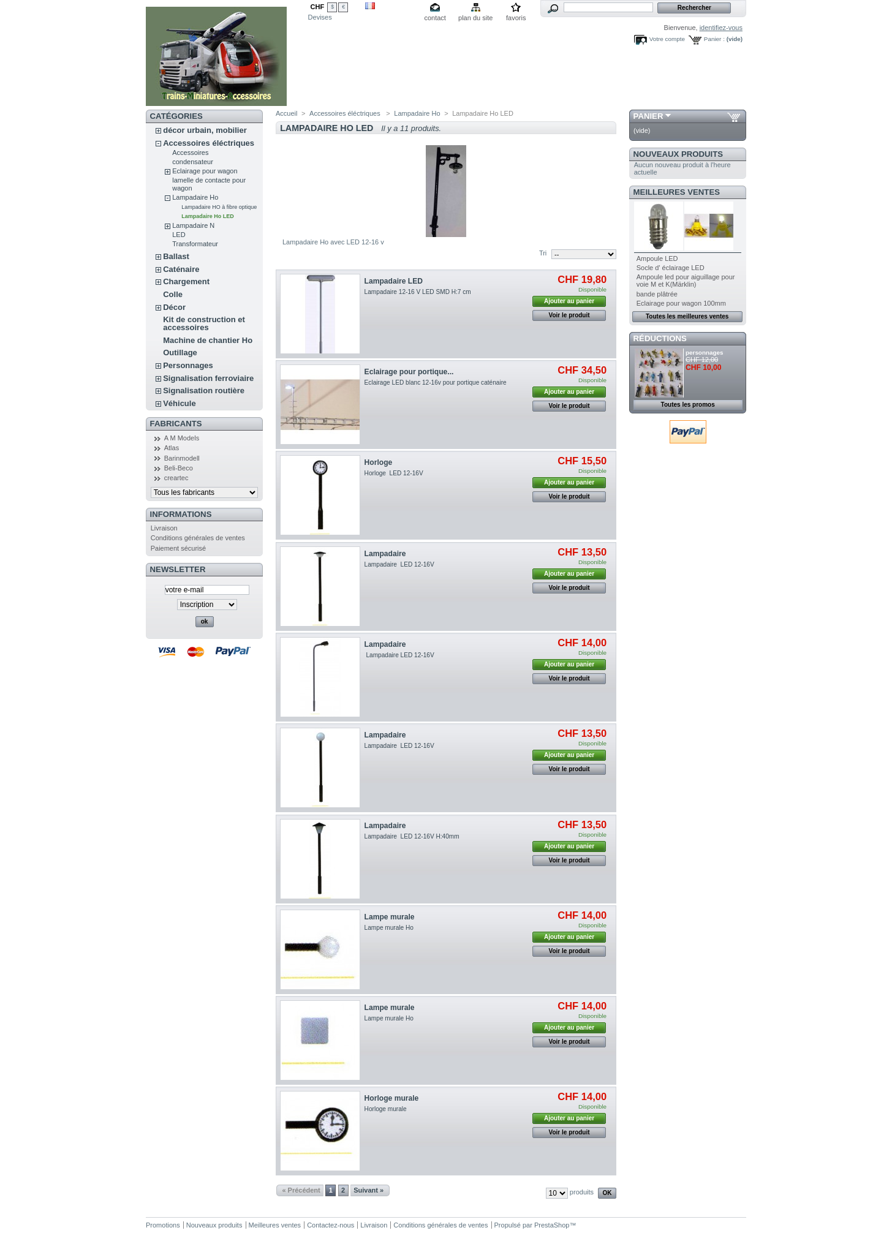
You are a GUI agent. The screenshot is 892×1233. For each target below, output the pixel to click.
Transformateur (195, 243)
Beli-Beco (178, 468)
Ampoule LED (657, 258)
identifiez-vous (721, 27)
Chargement (186, 281)
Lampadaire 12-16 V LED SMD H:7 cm (418, 291)
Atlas (171, 447)
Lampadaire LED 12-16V (399, 564)
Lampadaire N (193, 225)
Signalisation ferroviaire (208, 378)
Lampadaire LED (394, 281)
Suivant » (368, 1190)
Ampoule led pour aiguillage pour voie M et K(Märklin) (686, 280)
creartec (176, 477)
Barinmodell (182, 458)
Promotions (163, 1225)
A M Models (181, 438)
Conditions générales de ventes (198, 537)
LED (178, 234)
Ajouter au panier (569, 301)
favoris (516, 17)
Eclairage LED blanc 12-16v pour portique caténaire (436, 382)
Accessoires (190, 152)
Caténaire (181, 269)
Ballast (176, 256)
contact (434, 17)
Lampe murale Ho (389, 927)
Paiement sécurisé (178, 548)
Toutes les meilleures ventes (687, 316)
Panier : (714, 39)
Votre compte (667, 39)
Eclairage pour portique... (409, 372)
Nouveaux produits (678, 154)
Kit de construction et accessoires (204, 323)
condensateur (192, 161)
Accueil (286, 113)
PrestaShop (551, 1225)
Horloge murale (392, 1098)
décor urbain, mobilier (205, 130)
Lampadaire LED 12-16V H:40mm (412, 836)
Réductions (660, 338)
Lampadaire (385, 553)
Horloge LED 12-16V (395, 473)
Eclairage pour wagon (204, 171)
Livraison (164, 528)
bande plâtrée (657, 294)
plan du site (475, 17)
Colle (173, 294)
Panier (648, 116)
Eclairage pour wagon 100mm (681, 303)
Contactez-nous (330, 1225)
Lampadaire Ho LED (207, 216)
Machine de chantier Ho (207, 340)
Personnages (188, 365)
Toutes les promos (688, 404)
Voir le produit (569, 315)
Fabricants (176, 423)
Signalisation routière (203, 390)
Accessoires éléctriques (208, 143)
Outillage (180, 352)
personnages (704, 352)
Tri (542, 253)
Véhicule (179, 403)
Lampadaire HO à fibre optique (219, 207)
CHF (318, 6)
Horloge (379, 462)
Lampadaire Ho (195, 197)
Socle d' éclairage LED (671, 267)
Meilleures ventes (676, 192)
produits (582, 1192)
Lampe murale (390, 917)
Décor (174, 307)
